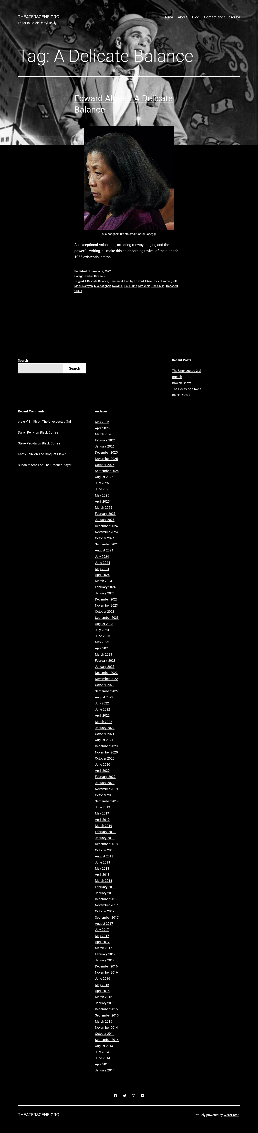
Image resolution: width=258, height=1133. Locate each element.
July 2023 (102, 630)
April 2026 (102, 428)
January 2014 (104, 1070)
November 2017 (106, 905)
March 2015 (103, 1021)
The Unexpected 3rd (186, 371)
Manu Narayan (83, 286)
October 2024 (104, 538)
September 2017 (107, 917)
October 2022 (104, 685)
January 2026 (104, 446)
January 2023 (104, 666)
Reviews (99, 276)
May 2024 (102, 569)
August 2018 (104, 856)
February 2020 (105, 777)
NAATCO (117, 286)
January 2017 (104, 960)
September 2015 (107, 1015)
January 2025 (104, 520)
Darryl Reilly (26, 432)
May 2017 (102, 936)
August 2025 (104, 477)
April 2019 (102, 819)
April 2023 (102, 648)
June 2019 (102, 807)
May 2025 (102, 495)
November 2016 (106, 972)
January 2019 (104, 838)
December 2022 (106, 673)
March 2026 (103, 434)
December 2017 (106, 899)
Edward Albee (143, 281)
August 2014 (104, 1046)
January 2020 (104, 783)
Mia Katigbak (102, 286)
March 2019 (103, 826)
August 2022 (104, 697)
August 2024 (104, 550)
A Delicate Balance (96, 281)
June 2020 (102, 764)
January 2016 (104, 1003)
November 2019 (106, 789)
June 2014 (102, 1058)
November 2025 (106, 459)
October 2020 (104, 758)
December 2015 (106, 1009)
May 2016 (102, 985)
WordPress (231, 1115)
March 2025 (103, 507)
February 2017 (105, 954)
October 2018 (104, 850)
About (182, 17)
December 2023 (106, 599)
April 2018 (102, 874)
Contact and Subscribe (222, 17)
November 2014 (106, 1027)
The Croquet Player (52, 454)
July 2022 (102, 703)
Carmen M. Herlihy (121, 281)
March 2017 (103, 948)
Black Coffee (181, 395)
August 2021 (104, 740)
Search (23, 360)
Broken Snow (181, 383)
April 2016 (102, 991)
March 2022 (103, 722)
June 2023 (102, 636)
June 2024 (102, 563)
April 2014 (102, 1064)
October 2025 (104, 465)
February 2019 (105, 832)
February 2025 (105, 514)
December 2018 (106, 844)
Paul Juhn (130, 286)
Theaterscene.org (38, 16)
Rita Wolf (144, 286)
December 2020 (106, 746)
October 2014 (104, 1033)
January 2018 (104, 893)
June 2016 (102, 978)
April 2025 (102, 501)
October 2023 (104, 611)
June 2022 (102, 709)
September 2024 (107, 544)
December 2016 (106, 966)
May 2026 (102, 422)
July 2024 (102, 556)
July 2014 (102, 1052)
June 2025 (102, 489)
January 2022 (104, 728)
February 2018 (105, 887)
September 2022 (107, 691)
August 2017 (104, 923)
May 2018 (102, 868)
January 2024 (104, 593)
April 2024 (102, 575)
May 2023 (102, 642)
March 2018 (103, 880)
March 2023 (103, 654)
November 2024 (106, 532)
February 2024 (105, 587)
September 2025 (107, 471)
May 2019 (102, 813)
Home (168, 17)
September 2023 (107, 617)
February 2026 (105, 440)
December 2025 (106, 452)
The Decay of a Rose (186, 389)
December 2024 (106, 526)
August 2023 (104, 624)
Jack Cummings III (165, 281)
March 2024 (103, 581)
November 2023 (106, 605)
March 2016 (103, 997)
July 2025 (102, 483)
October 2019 (104, 795)
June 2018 (102, 862)
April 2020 (102, 770)
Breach (177, 377)
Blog (195, 17)
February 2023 (105, 660)
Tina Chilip (157, 286)
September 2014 (107, 1040)
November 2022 (106, 679)
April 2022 (102, 715)
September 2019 (107, 801)
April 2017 (102, 942)
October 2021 (104, 734)
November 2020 (106, 752)
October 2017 (104, 911)
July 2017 (102, 930)
